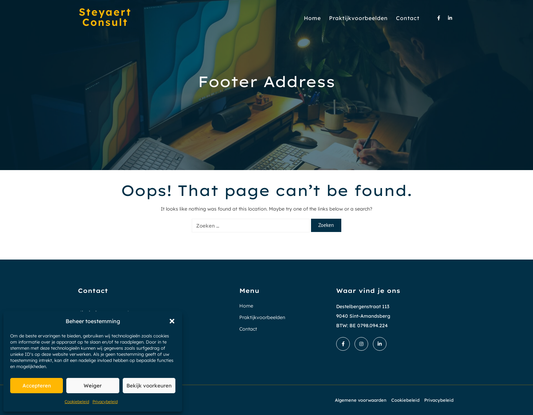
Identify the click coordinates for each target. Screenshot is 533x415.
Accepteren (36, 385)
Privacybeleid (105, 401)
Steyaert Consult (105, 17)
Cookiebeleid (77, 401)
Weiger (93, 385)
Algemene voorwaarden (360, 400)
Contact (407, 18)
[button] (172, 321)
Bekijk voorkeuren (149, 385)
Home (312, 18)
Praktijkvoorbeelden (358, 18)
